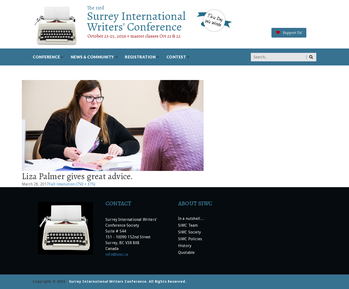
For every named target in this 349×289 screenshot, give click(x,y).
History (184, 246)
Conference (46, 57)
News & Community (92, 57)
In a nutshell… (191, 219)
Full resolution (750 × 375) (72, 184)
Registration (140, 57)
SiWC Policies (190, 239)
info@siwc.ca (116, 254)
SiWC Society (189, 232)
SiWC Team (188, 226)
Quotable (186, 253)
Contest (176, 57)
